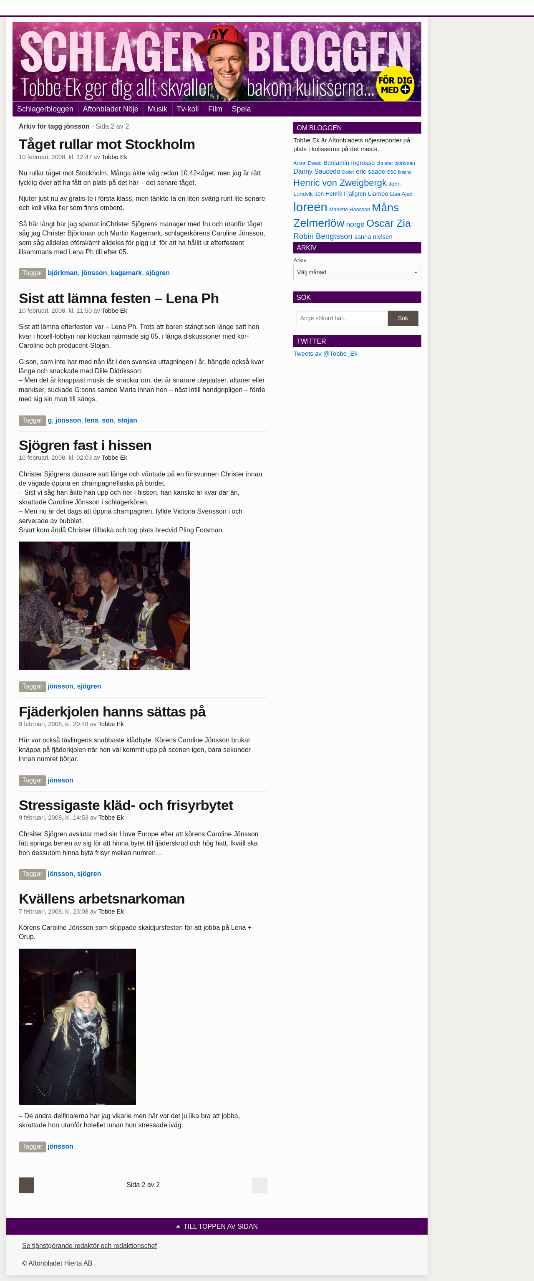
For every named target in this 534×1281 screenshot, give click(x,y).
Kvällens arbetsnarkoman (102, 898)
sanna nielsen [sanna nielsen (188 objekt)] (373, 236)
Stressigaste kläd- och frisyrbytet (126, 805)
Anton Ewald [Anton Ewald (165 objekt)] (307, 163)
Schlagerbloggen (45, 109)
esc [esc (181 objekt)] (391, 171)
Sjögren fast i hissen (85, 445)
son (107, 420)
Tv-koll (188, 109)
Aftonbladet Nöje (111, 109)
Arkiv (299, 260)
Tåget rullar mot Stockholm (107, 144)
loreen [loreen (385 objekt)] (310, 207)
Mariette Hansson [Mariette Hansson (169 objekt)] (349, 210)
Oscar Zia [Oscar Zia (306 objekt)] (388, 223)
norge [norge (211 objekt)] (355, 224)
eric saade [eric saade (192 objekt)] (370, 171)
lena (91, 420)
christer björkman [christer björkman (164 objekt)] (395, 163)
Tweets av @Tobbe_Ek (325, 353)
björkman (63, 272)
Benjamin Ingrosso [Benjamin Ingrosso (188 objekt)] (349, 162)
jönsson (94, 272)
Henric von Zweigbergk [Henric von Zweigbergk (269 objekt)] (340, 182)
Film (215, 109)
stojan (127, 420)
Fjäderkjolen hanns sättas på (112, 711)
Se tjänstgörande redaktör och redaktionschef (89, 1245)
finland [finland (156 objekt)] (405, 172)
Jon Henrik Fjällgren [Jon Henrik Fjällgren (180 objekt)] (340, 193)
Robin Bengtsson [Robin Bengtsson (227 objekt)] (323, 236)
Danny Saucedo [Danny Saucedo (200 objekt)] (316, 171)
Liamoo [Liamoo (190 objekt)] (378, 193)
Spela (241, 109)
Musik (157, 109)
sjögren (158, 272)
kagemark (126, 272)
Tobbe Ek (114, 157)
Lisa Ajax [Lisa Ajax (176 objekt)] (401, 194)
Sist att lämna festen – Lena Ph (119, 298)
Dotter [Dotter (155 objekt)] (348, 172)
